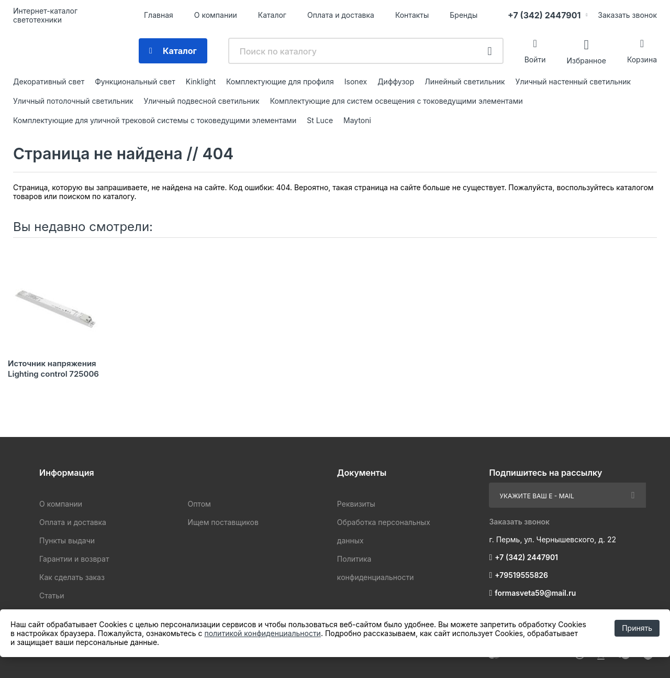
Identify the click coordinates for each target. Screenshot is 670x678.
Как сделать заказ (72, 577)
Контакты (412, 14)
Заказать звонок (627, 14)
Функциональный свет (135, 81)
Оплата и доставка (340, 14)
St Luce (320, 120)
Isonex (355, 81)
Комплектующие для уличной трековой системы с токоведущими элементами (154, 120)
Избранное (586, 60)
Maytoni (357, 120)
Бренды (463, 14)
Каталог (272, 14)
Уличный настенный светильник (573, 81)
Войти (535, 59)
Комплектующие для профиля (280, 81)
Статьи (51, 595)
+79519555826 (521, 575)
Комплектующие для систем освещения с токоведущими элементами (396, 100)
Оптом (198, 503)
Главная (158, 14)
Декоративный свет (48, 81)
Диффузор (395, 81)
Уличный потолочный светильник (73, 100)
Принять (637, 628)
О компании (215, 14)
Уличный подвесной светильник (202, 100)
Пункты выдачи (67, 540)
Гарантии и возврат (74, 558)
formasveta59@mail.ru (535, 592)
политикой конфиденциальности (262, 633)
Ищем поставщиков (222, 522)
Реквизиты (356, 503)
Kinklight (201, 81)
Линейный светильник (465, 81)
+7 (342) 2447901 (544, 15)
